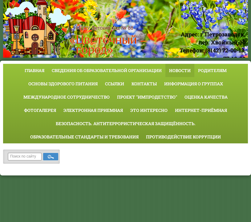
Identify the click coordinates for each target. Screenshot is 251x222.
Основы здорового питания (63, 84)
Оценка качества (206, 97)
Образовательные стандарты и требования (84, 137)
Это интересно (149, 110)
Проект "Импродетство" (147, 97)
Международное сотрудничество (66, 97)
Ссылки (114, 84)
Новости (180, 70)
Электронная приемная (93, 110)
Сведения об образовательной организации (107, 70)
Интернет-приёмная (201, 110)
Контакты (144, 84)
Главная (34, 70)
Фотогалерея (40, 110)
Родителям (212, 70)
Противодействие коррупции (183, 137)
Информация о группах (193, 84)
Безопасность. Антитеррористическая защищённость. (126, 123)
